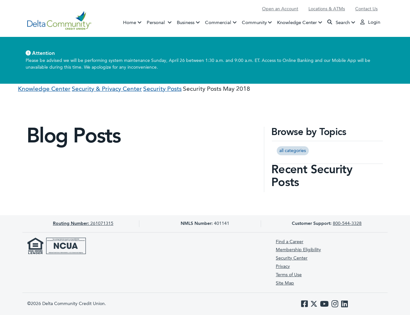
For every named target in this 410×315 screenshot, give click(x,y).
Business (185, 22)
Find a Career (289, 242)
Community (254, 22)
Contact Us (366, 9)
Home (129, 22)
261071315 (83, 223)
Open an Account (280, 9)
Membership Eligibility (298, 250)
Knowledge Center (297, 22)
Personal (160, 22)
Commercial (218, 22)
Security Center (292, 258)
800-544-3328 (347, 223)
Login (370, 22)
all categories (292, 151)
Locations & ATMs (326, 9)
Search (338, 22)
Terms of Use (289, 275)
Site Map (285, 283)
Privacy (283, 266)
